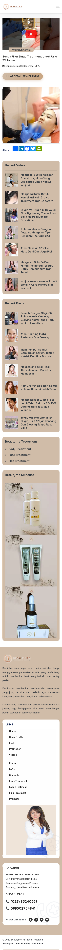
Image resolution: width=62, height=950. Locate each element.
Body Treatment (18, 781)
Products (14, 799)
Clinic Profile (16, 737)
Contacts (14, 775)
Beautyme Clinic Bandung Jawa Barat (22, 943)
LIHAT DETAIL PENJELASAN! (22, 76)
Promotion (15, 749)
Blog (11, 743)
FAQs (12, 769)
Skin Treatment (17, 793)
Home (12, 731)
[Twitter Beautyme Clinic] (41, 920)
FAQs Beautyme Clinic (21, 50)
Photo (12, 763)
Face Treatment (18, 787)
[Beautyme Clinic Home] (12, 6)
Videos (13, 755)
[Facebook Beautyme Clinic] (31, 920)
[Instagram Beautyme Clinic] (36, 920)
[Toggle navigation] (58, 7)
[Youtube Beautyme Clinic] (47, 920)
